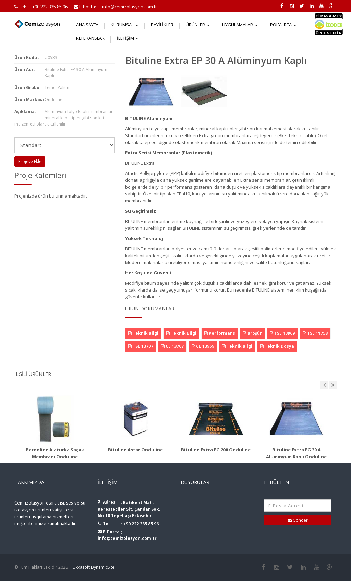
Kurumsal (126, 25)
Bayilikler (162, 25)
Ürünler (199, 25)
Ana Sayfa (87, 25)
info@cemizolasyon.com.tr (127, 538)
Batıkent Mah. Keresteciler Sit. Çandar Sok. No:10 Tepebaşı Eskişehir (129, 509)
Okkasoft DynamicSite (93, 567)
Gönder (298, 520)
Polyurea (285, 25)
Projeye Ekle (29, 161)
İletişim (129, 38)
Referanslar (90, 38)
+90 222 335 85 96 (141, 524)
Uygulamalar (241, 25)
